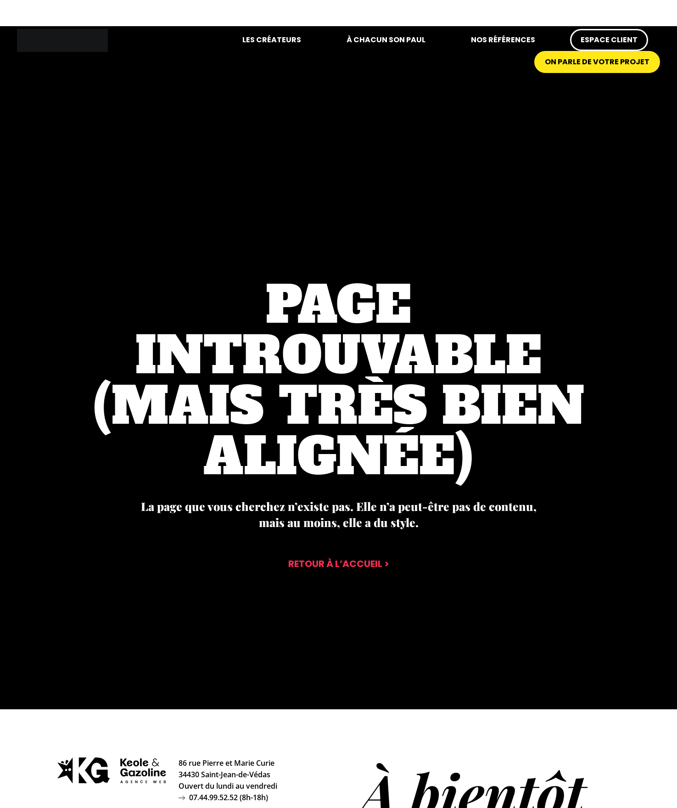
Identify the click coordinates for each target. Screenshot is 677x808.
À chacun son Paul (386, 39)
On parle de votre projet (597, 61)
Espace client (609, 39)
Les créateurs (271, 39)
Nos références (503, 39)
